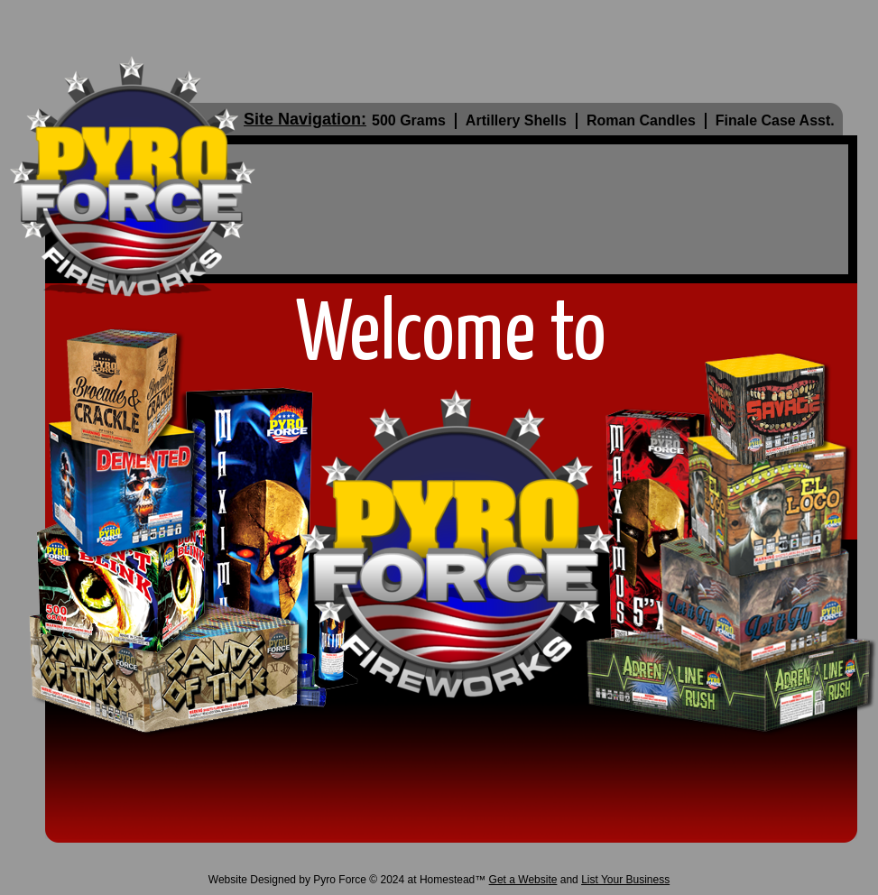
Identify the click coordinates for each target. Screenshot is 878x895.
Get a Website (523, 879)
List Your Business (625, 879)
